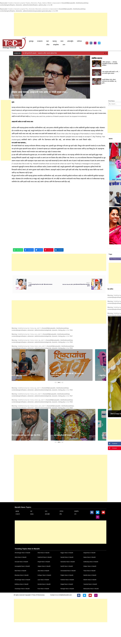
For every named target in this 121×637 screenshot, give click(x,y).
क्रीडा (79, 42)
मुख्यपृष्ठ (34, 42)
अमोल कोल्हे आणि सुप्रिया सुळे (108, 186)
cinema (103, 206)
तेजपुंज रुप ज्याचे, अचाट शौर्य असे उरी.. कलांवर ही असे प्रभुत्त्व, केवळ (62, 403)
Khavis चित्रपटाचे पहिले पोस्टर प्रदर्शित (28, 404)
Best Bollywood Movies (92, 206)
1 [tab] (42, 411)
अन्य (93, 42)
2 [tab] (44, 411)
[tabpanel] (29, 394)
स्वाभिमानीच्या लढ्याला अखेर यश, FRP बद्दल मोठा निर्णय (28, 463)
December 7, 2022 (19, 97)
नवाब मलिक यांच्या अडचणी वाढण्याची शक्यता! (33, 50)
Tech (92, 209)
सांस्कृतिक (86, 42)
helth (109, 206)
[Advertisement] (60, 24)
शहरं (47, 42)
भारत (58, 42)
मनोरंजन (73, 42)
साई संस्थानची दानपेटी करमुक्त (60, 464)
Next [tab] (76, 394)
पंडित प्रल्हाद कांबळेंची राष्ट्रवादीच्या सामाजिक (109, 169)
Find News (85, 103)
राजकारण (41, 42)
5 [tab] (49, 411)
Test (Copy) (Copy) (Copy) (95, 327)
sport (86, 209)
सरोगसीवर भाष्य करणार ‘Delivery (110, 154)
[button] (107, 51)
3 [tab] (46, 411)
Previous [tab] (16, 394)
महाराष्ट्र (53, 42)
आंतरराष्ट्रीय (66, 42)
